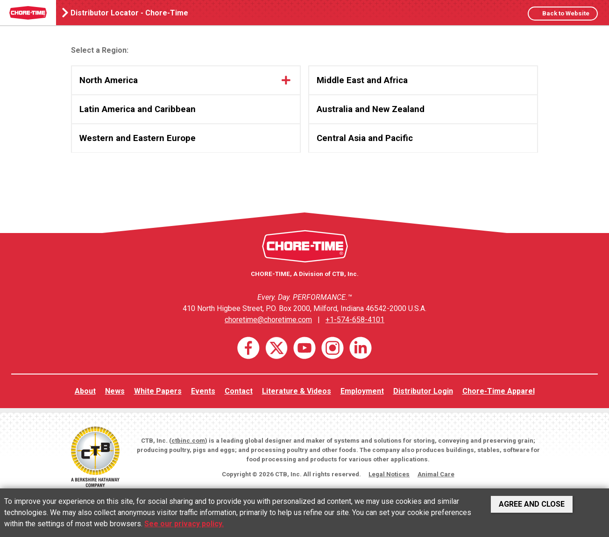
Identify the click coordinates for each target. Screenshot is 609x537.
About (85, 391)
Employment (362, 391)
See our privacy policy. (184, 523)
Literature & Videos (296, 391)
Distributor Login (423, 391)
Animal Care (436, 474)
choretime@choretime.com (268, 319)
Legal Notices (389, 474)
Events (203, 391)
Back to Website (565, 13)
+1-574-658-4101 (355, 319)
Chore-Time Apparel (498, 391)
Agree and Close (532, 504)
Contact (239, 391)
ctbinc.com (188, 440)
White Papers (158, 391)
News (115, 391)
